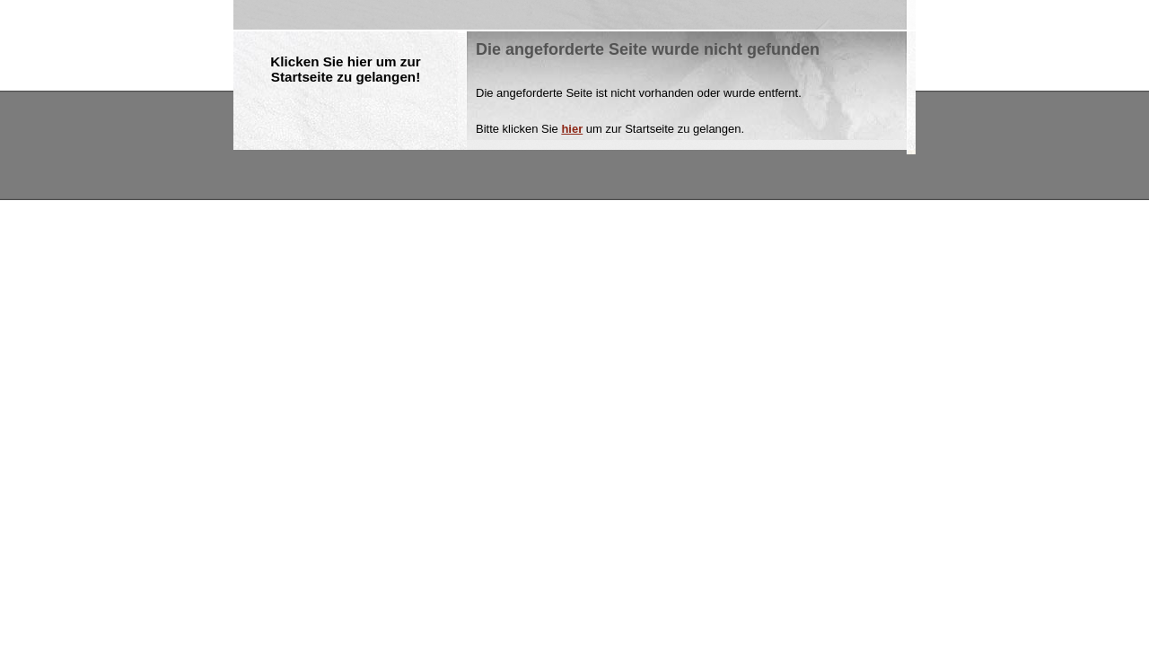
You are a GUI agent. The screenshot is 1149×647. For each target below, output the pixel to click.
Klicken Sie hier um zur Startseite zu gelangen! (345, 69)
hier (572, 129)
